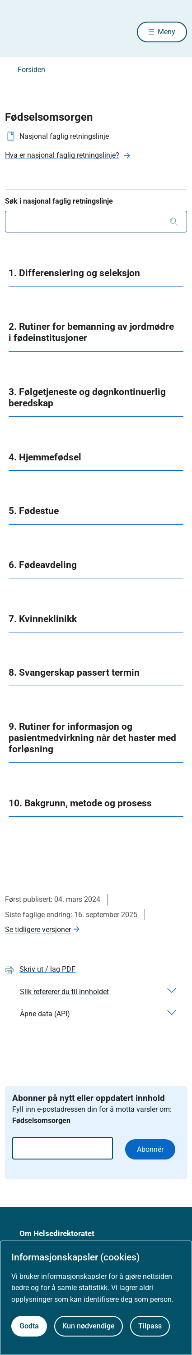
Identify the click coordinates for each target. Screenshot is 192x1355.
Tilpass (150, 1326)
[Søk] (174, 221)
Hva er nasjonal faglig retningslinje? (62, 155)
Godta (29, 1326)
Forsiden (31, 69)
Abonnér (150, 1149)
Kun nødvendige (88, 1326)
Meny (166, 31)
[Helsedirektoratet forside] (16, 32)
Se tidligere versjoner (38, 929)
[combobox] (96, 221)
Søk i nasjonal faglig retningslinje (59, 201)
